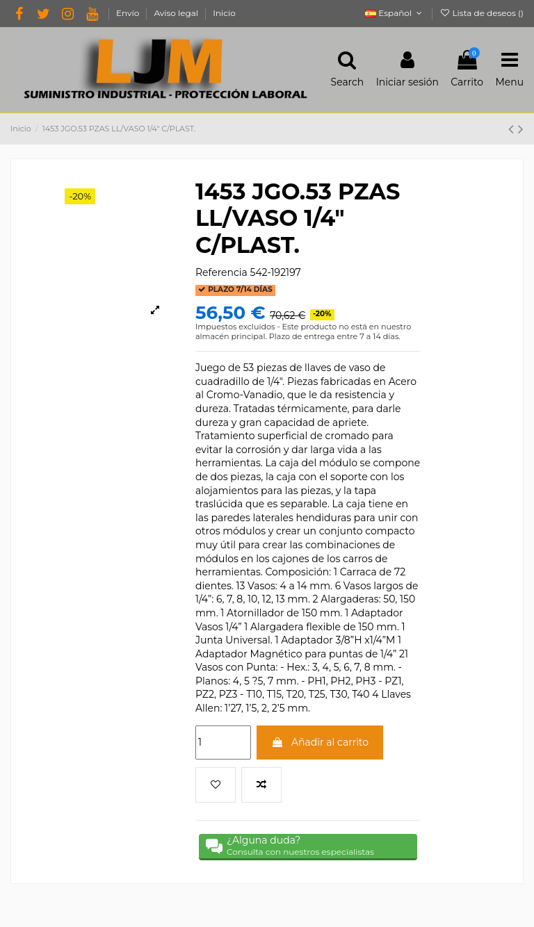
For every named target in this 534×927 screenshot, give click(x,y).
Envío (128, 13)
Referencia (221, 272)
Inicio (224, 13)
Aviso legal (177, 13)
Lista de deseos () (481, 13)
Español (395, 13)
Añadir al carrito (320, 741)
